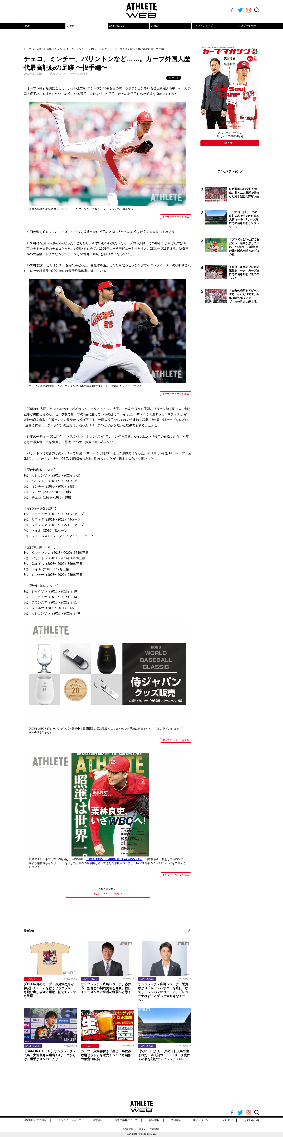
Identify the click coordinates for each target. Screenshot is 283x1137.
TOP (27, 25)
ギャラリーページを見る (175, 216)
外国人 (119, 893)
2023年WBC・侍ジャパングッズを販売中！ (56, 728)
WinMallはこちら (39, 732)
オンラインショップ (69, 1120)
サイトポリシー (202, 1120)
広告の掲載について (126, 1120)
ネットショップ (204, 25)
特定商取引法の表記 (35, 1120)
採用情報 (154, 1120)
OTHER (155, 25)
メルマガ (227, 1120)
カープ (108, 893)
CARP (70, 25)
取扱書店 (176, 1120)
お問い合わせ (251, 1120)
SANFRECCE (116, 25)
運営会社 (98, 1120)
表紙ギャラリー (247, 25)
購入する (229, 142)
